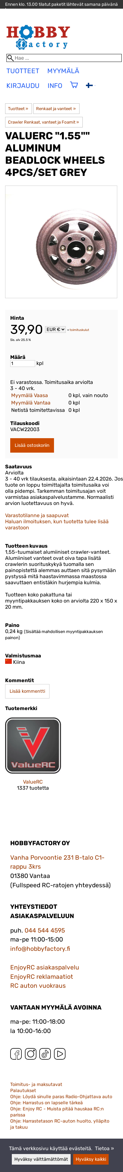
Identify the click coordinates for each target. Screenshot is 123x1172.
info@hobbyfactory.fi (40, 948)
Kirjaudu (23, 86)
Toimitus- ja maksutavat (36, 1084)
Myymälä (63, 71)
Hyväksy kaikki (91, 1159)
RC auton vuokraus (38, 985)
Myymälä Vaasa (29, 395)
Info (55, 86)
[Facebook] (16, 1055)
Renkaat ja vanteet (55, 108)
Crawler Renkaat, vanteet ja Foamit (43, 122)
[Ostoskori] (74, 89)
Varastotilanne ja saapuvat (37, 515)
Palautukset (23, 1090)
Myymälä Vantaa (30, 403)
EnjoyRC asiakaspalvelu (44, 967)
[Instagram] (30, 1055)
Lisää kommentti (27, 691)
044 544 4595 (45, 930)
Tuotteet (18, 108)
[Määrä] (22, 363)
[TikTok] (45, 1055)
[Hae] (64, 58)
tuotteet (22, 71)
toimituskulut (79, 330)
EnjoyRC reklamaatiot (41, 976)
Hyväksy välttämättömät (41, 1159)
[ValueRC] (33, 759)
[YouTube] (59, 1055)
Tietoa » (104, 1148)
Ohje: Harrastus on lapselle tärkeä (46, 1103)
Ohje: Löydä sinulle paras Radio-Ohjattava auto (61, 1096)
